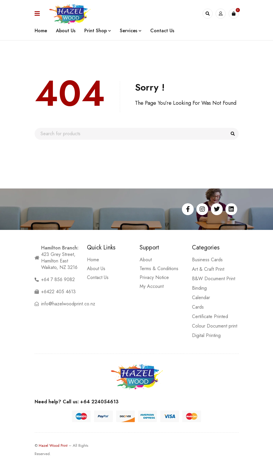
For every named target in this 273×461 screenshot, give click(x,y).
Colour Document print (214, 326)
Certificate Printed (210, 316)
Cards (198, 307)
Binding (199, 288)
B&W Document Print (213, 278)
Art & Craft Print (208, 269)
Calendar (201, 297)
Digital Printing (206, 335)
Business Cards (207, 259)
